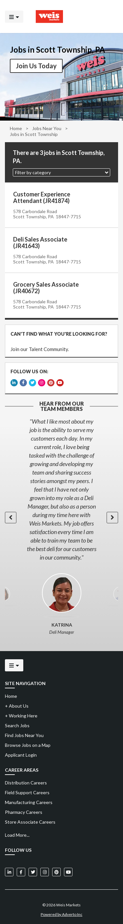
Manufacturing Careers (28, 801)
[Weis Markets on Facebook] (21, 870)
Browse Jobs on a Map (28, 744)
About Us (17, 704)
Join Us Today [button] (36, 66)
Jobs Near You (46, 128)
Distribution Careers (26, 781)
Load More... (17, 833)
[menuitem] (61, 781)
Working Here (21, 714)
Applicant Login (21, 753)
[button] (61, 172)
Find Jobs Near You (24, 734)
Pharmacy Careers (23, 811)
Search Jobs (17, 724)
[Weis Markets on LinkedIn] (9, 870)
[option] (61, 488)
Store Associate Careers (30, 820)
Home (16, 128)
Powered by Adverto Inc (61, 913)
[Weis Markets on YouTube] (68, 870)
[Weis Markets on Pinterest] (56, 870)
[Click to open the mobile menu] (14, 16)
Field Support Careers (27, 791)
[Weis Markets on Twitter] (33, 870)
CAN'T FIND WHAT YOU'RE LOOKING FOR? (58, 333)
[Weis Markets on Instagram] (44, 870)
